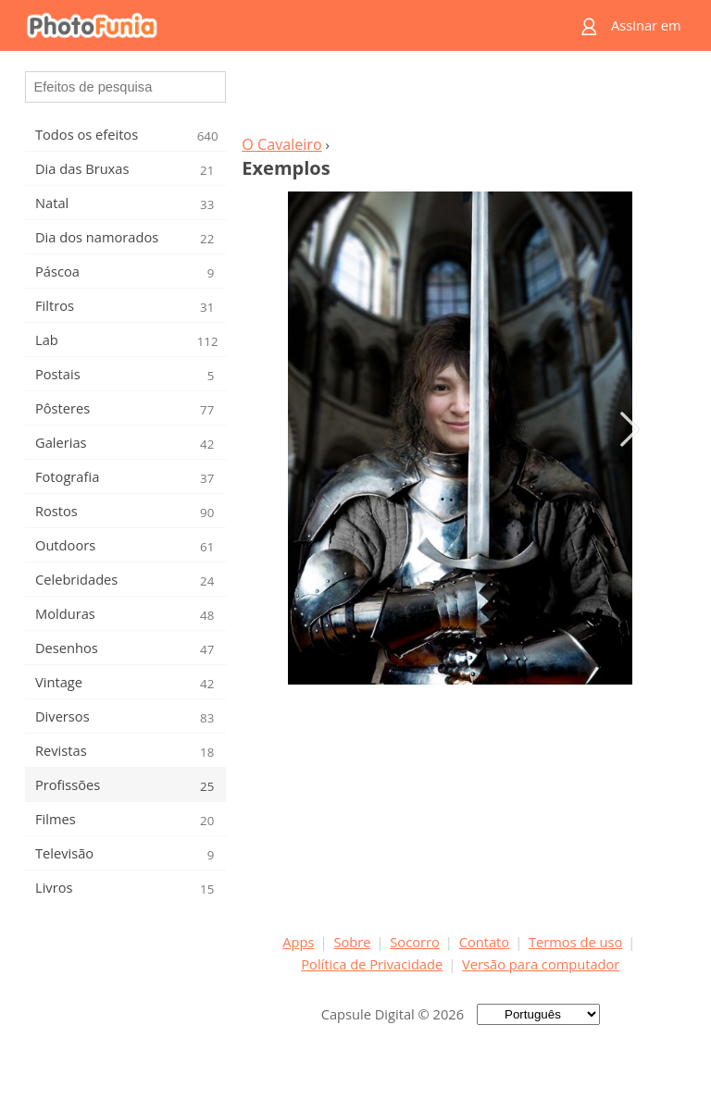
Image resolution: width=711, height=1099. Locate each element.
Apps (298, 941)
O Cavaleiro (281, 144)
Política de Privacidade (372, 964)
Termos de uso (575, 941)
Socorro (415, 941)
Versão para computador (540, 964)
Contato (484, 941)
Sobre (351, 941)
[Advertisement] (460, 98)
